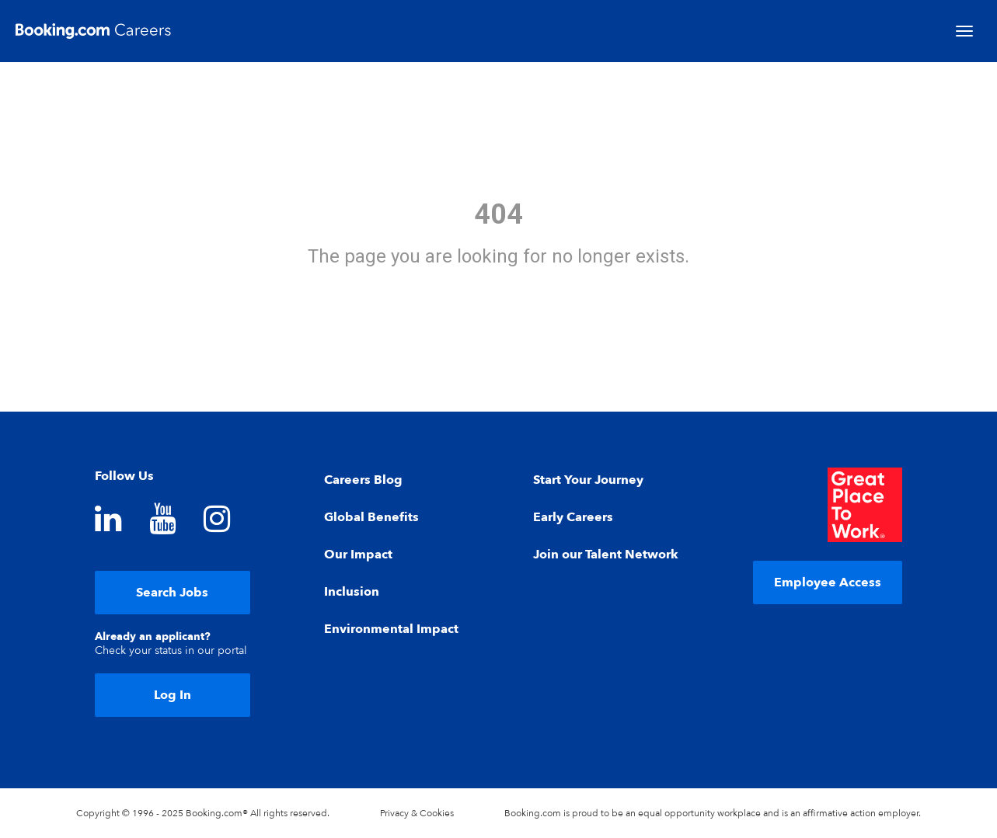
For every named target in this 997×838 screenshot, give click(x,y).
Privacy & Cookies (417, 813)
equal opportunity (676, 813)
